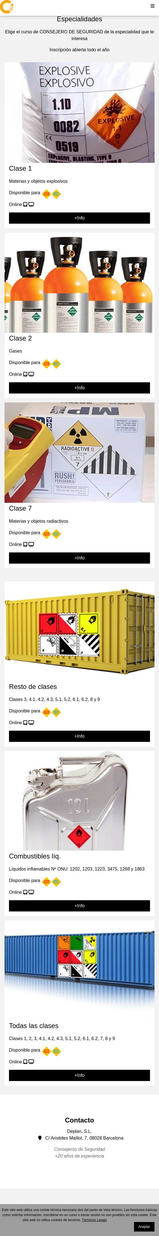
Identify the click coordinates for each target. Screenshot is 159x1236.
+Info (79, 218)
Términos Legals (94, 1220)
